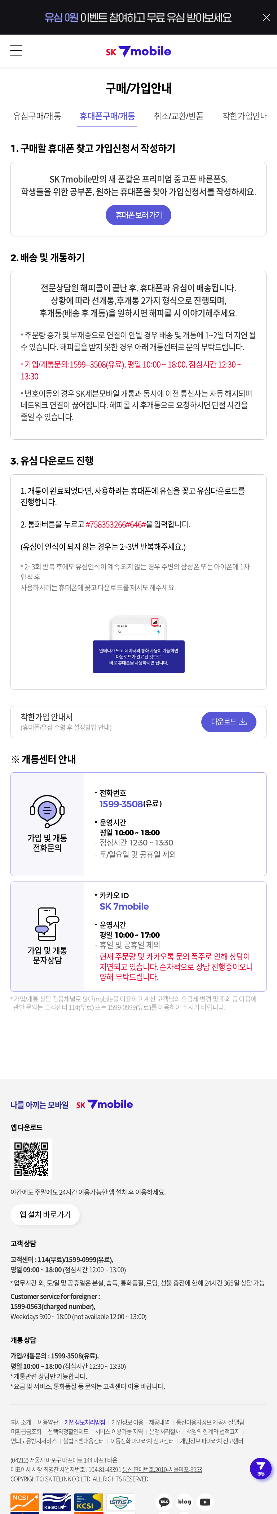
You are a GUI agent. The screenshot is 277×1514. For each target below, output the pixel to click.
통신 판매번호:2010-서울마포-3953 (162, 1469)
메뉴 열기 (16, 51)
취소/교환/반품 (178, 116)
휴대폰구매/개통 (107, 116)
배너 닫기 (266, 17)
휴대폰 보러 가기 (138, 215)
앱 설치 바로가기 (45, 1214)
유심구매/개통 (37, 116)
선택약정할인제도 (68, 1432)
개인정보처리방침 (85, 1422)
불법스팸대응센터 (83, 1441)
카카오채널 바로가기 (163, 1502)
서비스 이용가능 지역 (119, 1432)
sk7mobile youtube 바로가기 (205, 1502)
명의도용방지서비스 (34, 1441)
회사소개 (21, 1422)
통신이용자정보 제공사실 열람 (210, 1422)
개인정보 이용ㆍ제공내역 (140, 1422)
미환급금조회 (26, 1432)
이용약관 (48, 1422)
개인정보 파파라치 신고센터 (211, 1441)
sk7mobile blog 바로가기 (184, 1502)
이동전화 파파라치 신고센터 (141, 1441)
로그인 (261, 51)
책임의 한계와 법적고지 (212, 1432)
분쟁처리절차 (164, 1432)
